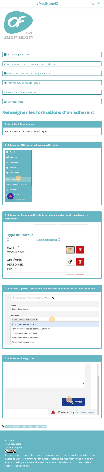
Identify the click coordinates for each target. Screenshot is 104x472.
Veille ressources (13, 101)
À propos (9, 440)
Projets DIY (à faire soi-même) (20, 92)
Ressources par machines (18, 54)
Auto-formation (13, 427)
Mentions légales (14, 447)
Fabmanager (27, 427)
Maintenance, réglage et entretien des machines (29, 63)
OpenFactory (40, 427)
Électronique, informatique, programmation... (27, 73)
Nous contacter (13, 443)
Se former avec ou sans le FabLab (22, 82)
